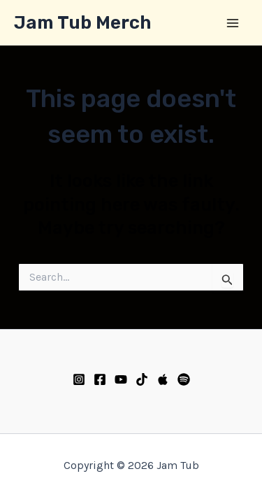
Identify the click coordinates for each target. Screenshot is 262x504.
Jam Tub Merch (82, 23)
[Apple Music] (163, 379)
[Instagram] (79, 379)
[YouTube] (121, 379)
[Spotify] (183, 379)
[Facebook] (100, 379)
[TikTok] (142, 379)
